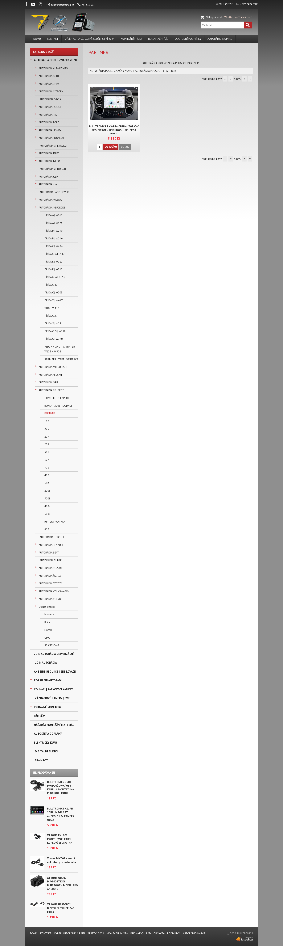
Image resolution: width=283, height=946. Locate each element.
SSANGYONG (51, 645)
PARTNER (49, 413)
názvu (237, 79)
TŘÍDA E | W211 (53, 261)
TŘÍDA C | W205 (53, 292)
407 (46, 475)
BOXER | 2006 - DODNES (58, 405)
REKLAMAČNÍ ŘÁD (158, 38)
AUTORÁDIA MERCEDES (52, 207)
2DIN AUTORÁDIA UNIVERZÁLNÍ (54, 654)
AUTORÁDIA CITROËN (51, 91)
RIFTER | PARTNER (54, 521)
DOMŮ (37, 38)
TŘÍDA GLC (50, 315)
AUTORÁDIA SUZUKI (50, 568)
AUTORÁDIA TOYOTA (50, 583)
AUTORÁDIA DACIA (50, 99)
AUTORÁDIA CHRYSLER (53, 168)
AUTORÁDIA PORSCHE (52, 537)
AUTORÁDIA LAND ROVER (54, 192)
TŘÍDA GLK (50, 285)
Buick (47, 622)
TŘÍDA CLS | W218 (55, 331)
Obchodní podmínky (188, 38)
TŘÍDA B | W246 (53, 238)
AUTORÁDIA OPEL (49, 382)
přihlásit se (226, 4)
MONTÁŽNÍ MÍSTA (131, 38)
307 (46, 459)
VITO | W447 (51, 308)
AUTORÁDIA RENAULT (51, 545)
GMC (47, 637)
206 (46, 429)
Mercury (49, 614)
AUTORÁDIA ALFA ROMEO (53, 68)
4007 (47, 506)
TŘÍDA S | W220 (53, 339)
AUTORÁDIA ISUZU (49, 153)
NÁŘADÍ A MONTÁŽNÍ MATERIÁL (54, 725)
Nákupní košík (214, 17)
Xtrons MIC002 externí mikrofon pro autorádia (61, 860)
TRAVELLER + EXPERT (56, 398)
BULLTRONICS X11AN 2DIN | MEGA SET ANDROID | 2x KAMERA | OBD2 (61, 814)
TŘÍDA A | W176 (53, 223)
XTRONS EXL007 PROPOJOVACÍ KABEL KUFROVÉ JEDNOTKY (59, 839)
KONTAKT (52, 38)
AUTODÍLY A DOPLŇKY (48, 733)
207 (46, 436)
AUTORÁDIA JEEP (48, 176)
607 (46, 529)
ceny (219, 79)
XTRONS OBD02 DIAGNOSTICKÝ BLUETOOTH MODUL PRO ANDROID (62, 883)
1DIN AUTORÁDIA (46, 662)
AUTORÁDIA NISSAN (50, 374)
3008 (47, 498)
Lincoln (48, 630)
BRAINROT (41, 760)
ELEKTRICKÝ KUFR (45, 742)
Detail (125, 147)
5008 (47, 514)
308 (46, 467)
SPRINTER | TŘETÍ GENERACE (61, 359)
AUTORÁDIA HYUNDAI (51, 138)
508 (46, 483)
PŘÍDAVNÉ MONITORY (47, 707)
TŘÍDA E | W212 (53, 269)
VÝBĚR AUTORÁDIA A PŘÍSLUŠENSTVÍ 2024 (90, 38)
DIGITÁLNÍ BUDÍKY (46, 751)
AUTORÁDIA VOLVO (50, 599)
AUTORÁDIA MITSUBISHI (53, 367)
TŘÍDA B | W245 (53, 230)
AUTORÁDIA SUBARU (52, 560)
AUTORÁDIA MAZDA (50, 199)
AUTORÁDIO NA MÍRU (219, 38)
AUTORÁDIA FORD (49, 122)
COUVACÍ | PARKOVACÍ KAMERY (53, 689)
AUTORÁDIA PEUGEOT (51, 390)
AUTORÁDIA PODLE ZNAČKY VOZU (55, 60)
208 (46, 444)
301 (46, 452)
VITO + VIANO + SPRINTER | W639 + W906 (60, 349)
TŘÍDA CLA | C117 (54, 254)
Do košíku (111, 147)
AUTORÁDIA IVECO (49, 161)
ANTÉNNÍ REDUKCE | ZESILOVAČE (55, 671)
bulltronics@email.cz (60, 4)
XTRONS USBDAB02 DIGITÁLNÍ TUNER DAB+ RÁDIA (61, 908)
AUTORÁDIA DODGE (50, 107)
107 (46, 421)
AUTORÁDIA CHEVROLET (54, 145)
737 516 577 (86, 4)
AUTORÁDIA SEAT (49, 552)
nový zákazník (249, 4)
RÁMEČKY (40, 716)
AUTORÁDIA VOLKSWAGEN (54, 591)
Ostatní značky (47, 606)
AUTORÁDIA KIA (48, 184)
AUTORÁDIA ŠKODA (50, 576)
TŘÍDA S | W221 (53, 323)
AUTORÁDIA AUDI (49, 76)
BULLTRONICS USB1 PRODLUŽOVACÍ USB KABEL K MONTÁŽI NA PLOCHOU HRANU (60, 787)
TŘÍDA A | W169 (53, 215)
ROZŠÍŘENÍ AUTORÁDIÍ (48, 680)
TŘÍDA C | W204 (53, 246)
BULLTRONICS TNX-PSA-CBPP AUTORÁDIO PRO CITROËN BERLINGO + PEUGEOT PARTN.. (114, 130)
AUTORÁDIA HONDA (50, 130)
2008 (47, 490)
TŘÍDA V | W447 (53, 300)
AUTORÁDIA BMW (49, 84)
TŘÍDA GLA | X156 (54, 277)
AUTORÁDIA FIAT (48, 114)
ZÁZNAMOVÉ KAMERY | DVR (52, 698)
